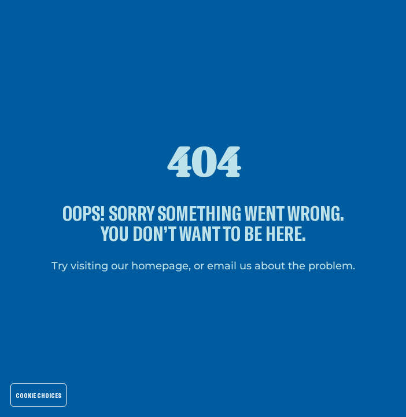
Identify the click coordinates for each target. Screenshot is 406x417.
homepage (160, 265)
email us (229, 265)
